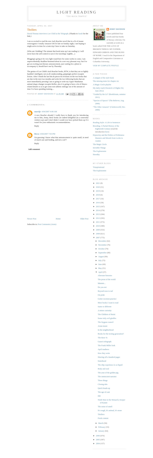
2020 (98, 187)
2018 (98, 195)
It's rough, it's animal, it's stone (110, 410)
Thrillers (101, 414)
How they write (104, 353)
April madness (103, 349)
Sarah (80, 33)
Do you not (102, 287)
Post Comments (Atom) (47, 224)
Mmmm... (101, 283)
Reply (36, 126)
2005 (98, 439)
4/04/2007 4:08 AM (49, 111)
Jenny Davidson (117, 29)
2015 (98, 206)
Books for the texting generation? (111, 334)
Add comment (34, 149)
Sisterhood (102, 361)
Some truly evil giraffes (107, 318)
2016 (98, 202)
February (102, 427)
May (100, 268)
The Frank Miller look (106, 345)
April (100, 272)
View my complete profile (106, 65)
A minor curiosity (104, 310)
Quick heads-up (104, 388)
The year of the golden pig (108, 372)
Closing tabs (102, 384)
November (102, 245)
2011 (98, 222)
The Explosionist (99, 151)
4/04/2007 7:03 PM (47, 134)
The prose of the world (106, 279)
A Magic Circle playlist (102, 84)
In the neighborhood (105, 330)
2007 (98, 237)
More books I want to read (108, 303)
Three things (102, 380)
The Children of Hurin (106, 314)
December (102, 241)
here (106, 132)
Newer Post (31, 219)
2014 (98, 210)
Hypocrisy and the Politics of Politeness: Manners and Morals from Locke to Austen (108, 138)
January (101, 431)
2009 (98, 230)
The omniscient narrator (107, 376)
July (100, 260)
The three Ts (102, 338)
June (100, 264)
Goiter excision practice (107, 299)
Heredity (96, 154)
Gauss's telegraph (104, 341)
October (101, 249)
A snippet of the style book (103, 78)
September (102, 252)
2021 (98, 183)
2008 (98, 234)
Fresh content (103, 418)
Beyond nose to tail (105, 291)
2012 (98, 218)
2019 (98, 191)
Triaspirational (98, 167)
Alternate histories (105, 275)
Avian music (102, 326)
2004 (98, 443)
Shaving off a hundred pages (109, 357)
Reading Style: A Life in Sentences (106, 122)
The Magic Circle (100, 144)
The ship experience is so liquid (110, 365)
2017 (98, 199)
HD (99, 396)
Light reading (77, 12)
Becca (36, 134)
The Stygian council (105, 322)
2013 (98, 214)
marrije (37, 111)
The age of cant (104, 392)
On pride (101, 295)
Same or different (104, 306)
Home (58, 219)
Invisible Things (99, 148)
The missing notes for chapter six (106, 81)
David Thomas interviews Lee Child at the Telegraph (47, 33)
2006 (98, 436)
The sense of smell (105, 406)
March (101, 423)
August (101, 256)
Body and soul (103, 369)
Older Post (84, 219)
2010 (98, 226)
